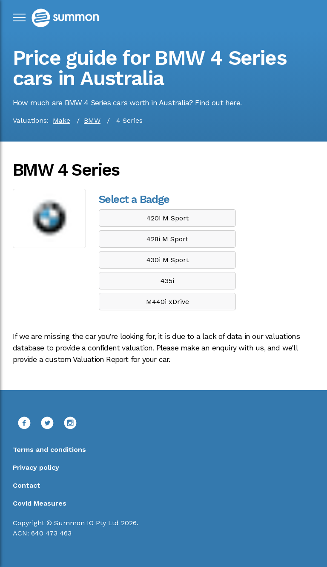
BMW (92, 120)
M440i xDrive (167, 302)
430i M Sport (167, 260)
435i (167, 281)
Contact (26, 485)
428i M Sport (167, 239)
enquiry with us (238, 348)
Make (61, 120)
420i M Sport (167, 218)
